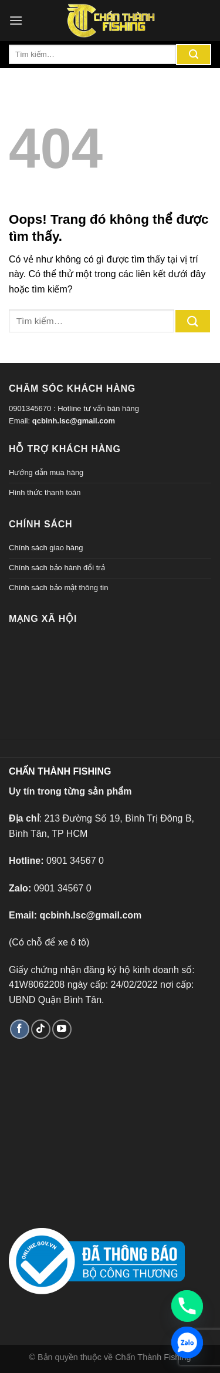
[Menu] (16, 20)
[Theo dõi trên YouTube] (62, 1029)
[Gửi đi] (193, 54)
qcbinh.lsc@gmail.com (73, 420)
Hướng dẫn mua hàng (46, 472)
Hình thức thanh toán (44, 492)
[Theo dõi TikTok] (40, 1029)
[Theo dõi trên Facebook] (19, 1029)
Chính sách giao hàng (46, 547)
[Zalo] (187, 1342)
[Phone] (187, 1306)
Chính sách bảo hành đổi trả (57, 567)
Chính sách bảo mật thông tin (58, 587)
